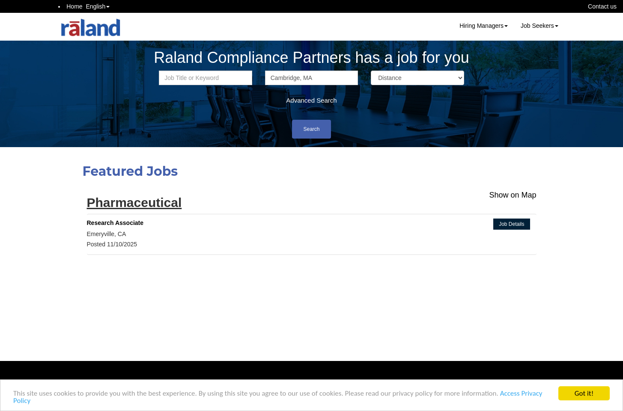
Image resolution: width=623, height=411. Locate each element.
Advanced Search (311, 100)
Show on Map (512, 195)
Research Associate (115, 222)
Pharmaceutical (134, 202)
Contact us (602, 6)
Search (311, 129)
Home (74, 6)
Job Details (511, 224)
